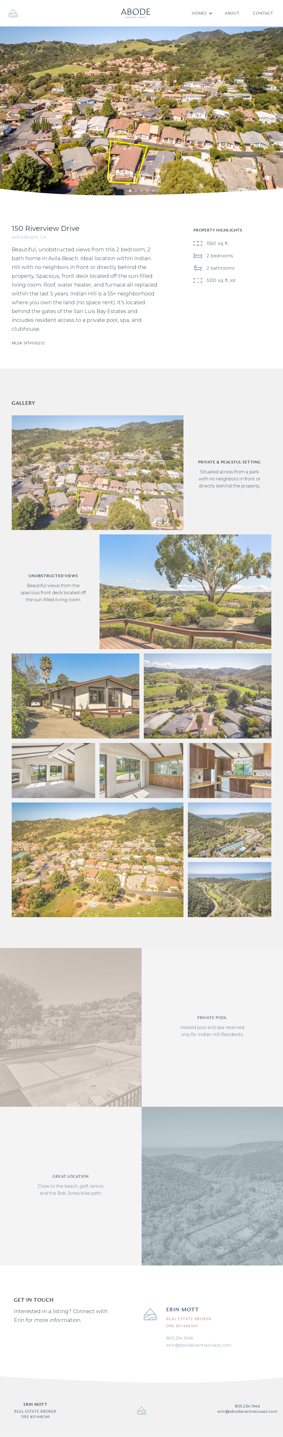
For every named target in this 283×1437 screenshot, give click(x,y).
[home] (135, 13)
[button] (201, 13)
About (232, 13)
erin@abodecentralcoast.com (199, 1345)
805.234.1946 (179, 1338)
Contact (263, 13)
